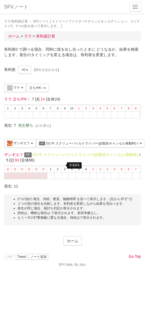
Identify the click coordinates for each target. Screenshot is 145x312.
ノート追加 (38, 257)
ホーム (72, 241)
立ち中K (37, 88)
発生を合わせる (46, 70)
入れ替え (43, 126)
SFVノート (16, 7)
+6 (24, 70)
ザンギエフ (20, 143)
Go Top (135, 256)
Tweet (21, 257)
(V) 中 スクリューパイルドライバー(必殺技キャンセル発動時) (90, 143)
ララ (15, 88)
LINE (9, 257)
